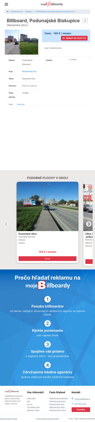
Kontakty (81, 410)
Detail (47, 258)
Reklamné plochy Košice (57, 401)
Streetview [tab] (20, 104)
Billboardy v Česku (33, 410)
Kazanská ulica (28, 233)
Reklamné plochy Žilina (57, 407)
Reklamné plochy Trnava (57, 410)
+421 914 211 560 (80, 404)
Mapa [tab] (11, 104)
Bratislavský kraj (29, 71)
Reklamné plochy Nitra (56, 404)
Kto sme (30, 404)
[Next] (88, 224)
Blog (28, 401)
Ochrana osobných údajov (8, 419)
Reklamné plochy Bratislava (58, 398)
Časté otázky (31, 398)
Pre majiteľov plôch (33, 407)
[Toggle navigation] (6, 4)
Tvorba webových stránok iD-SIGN (47, 419)
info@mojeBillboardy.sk (82, 399)
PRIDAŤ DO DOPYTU (74, 38)
